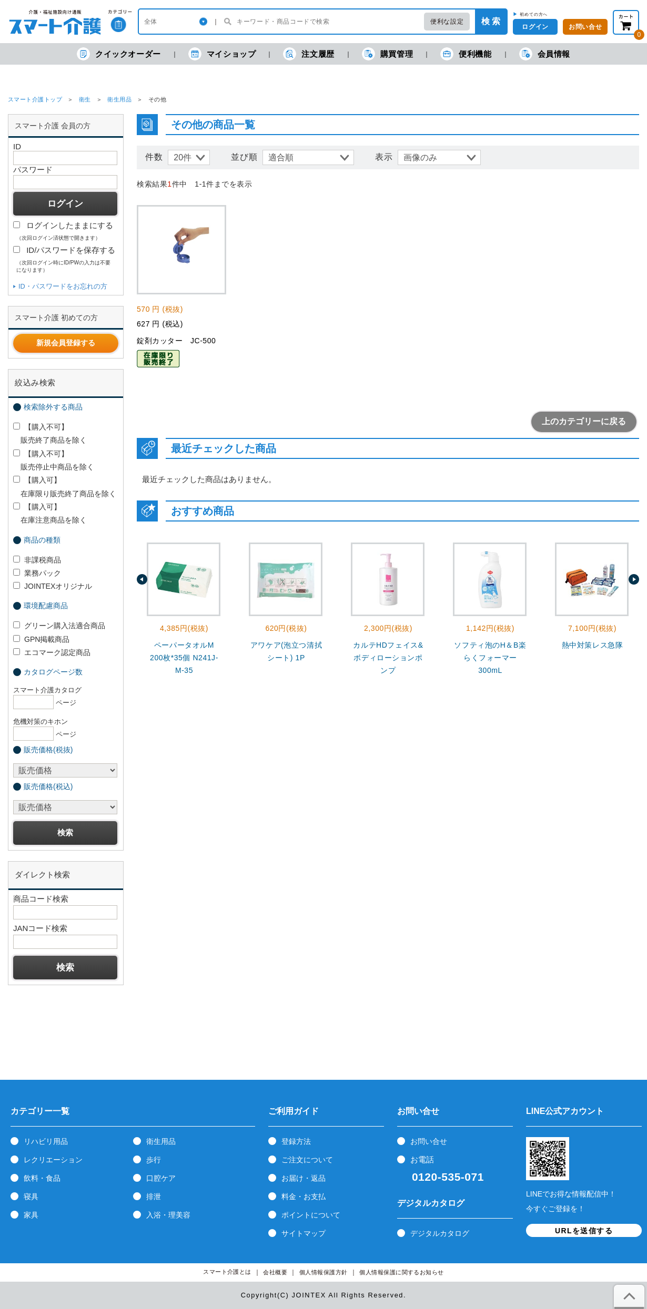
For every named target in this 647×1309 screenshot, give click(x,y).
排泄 (153, 1196)
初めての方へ (534, 14)
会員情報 (544, 53)
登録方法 (296, 1141)
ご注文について (307, 1159)
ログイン (535, 26)
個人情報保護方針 (323, 1272)
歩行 (153, 1159)
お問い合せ (428, 1141)
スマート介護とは (227, 1272)
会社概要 (275, 1272)
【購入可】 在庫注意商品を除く (50, 513)
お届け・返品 (303, 1178)
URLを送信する (584, 1230)
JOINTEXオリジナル (52, 586)
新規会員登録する (65, 343)
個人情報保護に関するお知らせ (401, 1272)
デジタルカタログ (439, 1233)
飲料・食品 (42, 1178)
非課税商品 (37, 560)
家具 (31, 1215)
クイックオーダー (119, 53)
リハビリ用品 (46, 1141)
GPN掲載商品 (41, 639)
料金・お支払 (303, 1196)
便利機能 (465, 53)
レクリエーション (53, 1159)
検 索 (490, 21)
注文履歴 (308, 53)
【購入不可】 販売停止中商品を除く (53, 460)
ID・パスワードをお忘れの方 (62, 286)
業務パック (37, 573)
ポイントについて (310, 1215)
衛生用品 (119, 99)
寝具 (31, 1196)
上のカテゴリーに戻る (584, 421)
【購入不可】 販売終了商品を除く (50, 433)
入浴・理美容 (168, 1215)
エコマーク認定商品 (51, 652)
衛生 (85, 99)
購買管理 (387, 53)
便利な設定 (446, 21)
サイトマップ (303, 1233)
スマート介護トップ (35, 99)
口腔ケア (161, 1178)
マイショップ (222, 53)
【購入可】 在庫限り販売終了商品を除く (64, 486)
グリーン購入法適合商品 (59, 625)
